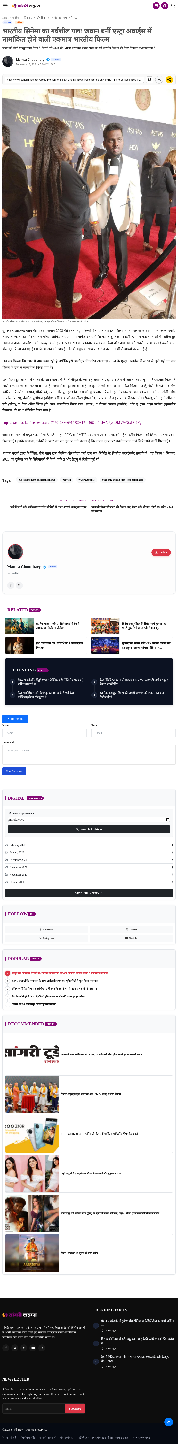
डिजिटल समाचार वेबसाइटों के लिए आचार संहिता (104, 1437)
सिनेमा (27, 17)
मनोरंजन (16, 17)
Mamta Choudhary (24, 566)
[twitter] (131, 929)
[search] (173, 5)
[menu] (5, 5)
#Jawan (67, 479)
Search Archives (89, 829)
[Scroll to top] (168, 1422)
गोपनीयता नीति (28, 1437)
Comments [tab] (15, 718)
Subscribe (75, 1408)
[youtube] (131, 938)
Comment (8, 742)
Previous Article (73, 500)
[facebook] (10, 585)
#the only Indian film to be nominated (122, 479)
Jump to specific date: (21, 813)
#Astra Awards (86, 479)
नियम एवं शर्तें (9, 1437)
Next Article (102, 500)
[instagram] (46, 938)
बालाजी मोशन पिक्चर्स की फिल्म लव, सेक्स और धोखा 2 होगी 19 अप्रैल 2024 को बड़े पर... (132, 509)
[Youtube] (32, 1347)
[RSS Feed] (41, 1347)
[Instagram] (23, 1347)
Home (5, 17)
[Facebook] (5, 1347)
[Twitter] (14, 1347)
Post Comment (14, 771)
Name (5, 725)
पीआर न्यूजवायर (141, 1437)
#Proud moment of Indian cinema (37, 479)
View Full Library (89, 893)
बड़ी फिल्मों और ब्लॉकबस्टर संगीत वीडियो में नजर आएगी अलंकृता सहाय (48, 507)
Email (94, 725)
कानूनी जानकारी (47, 1437)
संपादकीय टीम (67, 1437)
